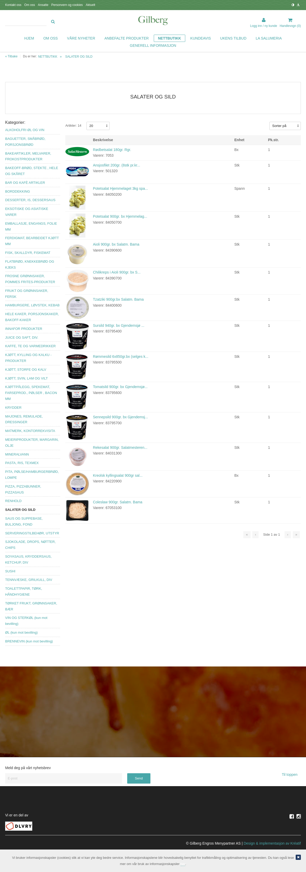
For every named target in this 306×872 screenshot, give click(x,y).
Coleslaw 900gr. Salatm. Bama (117, 502)
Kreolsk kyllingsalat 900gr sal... (117, 475)
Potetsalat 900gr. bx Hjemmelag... (120, 216)
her (183, 864)
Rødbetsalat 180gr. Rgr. (112, 150)
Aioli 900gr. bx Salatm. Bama (116, 244)
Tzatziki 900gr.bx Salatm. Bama (118, 299)
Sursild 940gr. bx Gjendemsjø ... (118, 325)
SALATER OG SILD (79, 56)
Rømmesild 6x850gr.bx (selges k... (120, 356)
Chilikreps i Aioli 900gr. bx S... (116, 272)
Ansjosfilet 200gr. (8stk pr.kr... (116, 165)
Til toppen (291, 774)
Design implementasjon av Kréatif (272, 843)
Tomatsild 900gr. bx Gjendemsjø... (120, 387)
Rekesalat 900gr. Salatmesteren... (120, 447)
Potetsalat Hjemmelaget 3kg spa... (120, 188)
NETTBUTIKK (47, 56)
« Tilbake (11, 56)
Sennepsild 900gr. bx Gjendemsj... (120, 417)
